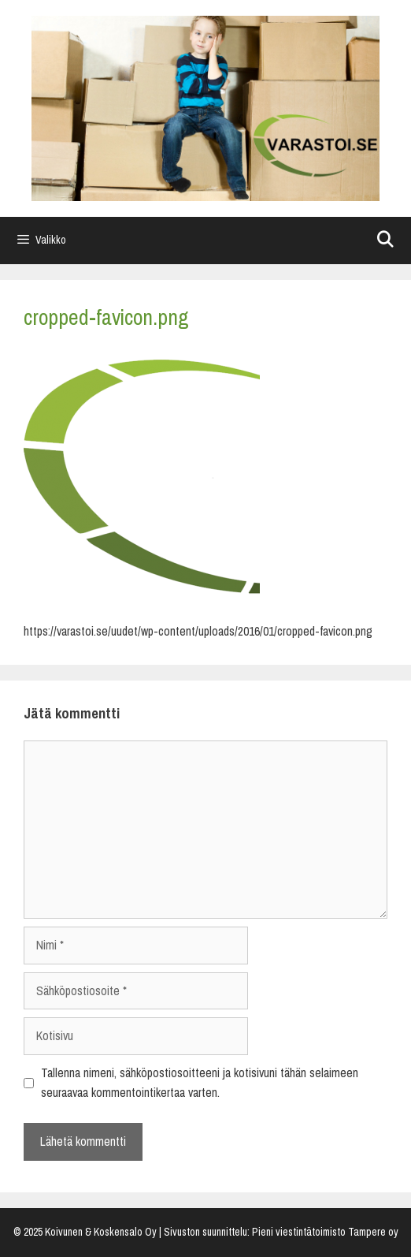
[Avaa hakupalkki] (385, 240)
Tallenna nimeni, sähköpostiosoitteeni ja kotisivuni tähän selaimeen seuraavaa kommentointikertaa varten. (199, 1083)
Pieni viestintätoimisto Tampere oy (325, 1232)
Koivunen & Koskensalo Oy (101, 1232)
